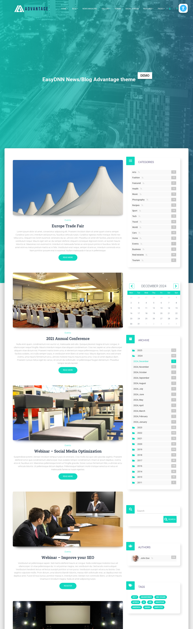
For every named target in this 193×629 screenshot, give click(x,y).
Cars (135, 232)
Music (135, 194)
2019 (140, 449)
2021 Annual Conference (68, 338)
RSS (139, 172)
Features (147, 9)
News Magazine (89, 9)
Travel (135, 221)
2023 (140, 427)
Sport (135, 210)
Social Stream (132, 9)
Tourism (136, 260)
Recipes (136, 205)
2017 (140, 460)
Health (136, 188)
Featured (137, 183)
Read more (68, 257)
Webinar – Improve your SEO (67, 557)
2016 (140, 466)
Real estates (138, 254)
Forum (118, 9)
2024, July (138, 388)
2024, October (140, 372)
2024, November (141, 366)
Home (63, 9)
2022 (140, 432)
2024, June (139, 394)
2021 (140, 438)
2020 (140, 444)
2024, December (141, 361)
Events (68, 220)
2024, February (141, 416)
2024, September (141, 377)
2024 (141, 355)
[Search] (157, 511)
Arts (134, 172)
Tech (135, 216)
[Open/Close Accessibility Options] (183, 8)
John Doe (146, 558)
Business (137, 249)
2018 (140, 455)
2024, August (140, 383)
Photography (139, 199)
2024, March (139, 410)
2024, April (139, 405)
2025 (140, 350)
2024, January (140, 421)
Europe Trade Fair (68, 225)
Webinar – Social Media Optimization (68, 451)
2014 (140, 471)
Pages (160, 9)
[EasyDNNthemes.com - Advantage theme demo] (34, 8)
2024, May (138, 399)
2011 (140, 482)
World (135, 227)
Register (68, 586)
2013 (140, 477)
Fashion (136, 177)
